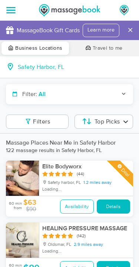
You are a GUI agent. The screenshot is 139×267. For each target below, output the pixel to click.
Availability (77, 206)
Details (113, 206)
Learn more (101, 30)
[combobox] (75, 67)
